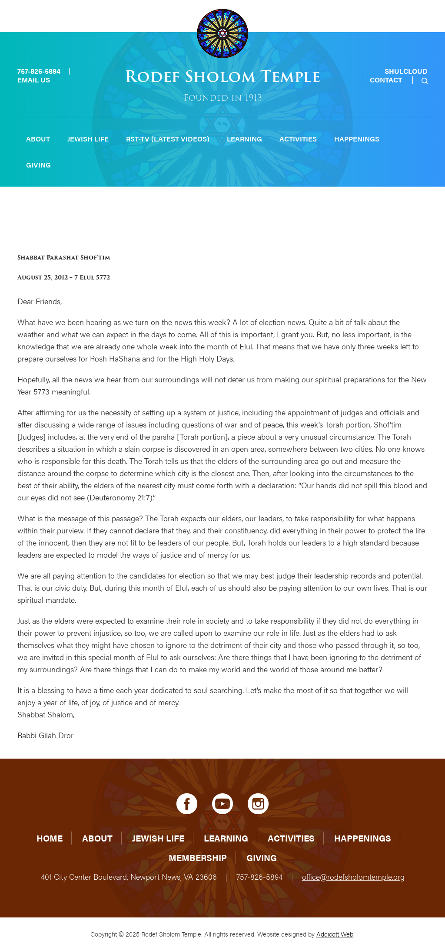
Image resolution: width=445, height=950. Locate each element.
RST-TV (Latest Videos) (167, 139)
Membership (198, 857)
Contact (386, 80)
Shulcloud (406, 71)
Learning (244, 139)
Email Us (33, 80)
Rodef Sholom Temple (222, 76)
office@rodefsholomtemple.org (353, 876)
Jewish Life (88, 139)
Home (50, 838)
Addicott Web (334, 933)
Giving (38, 165)
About (38, 139)
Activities (298, 139)
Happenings (356, 139)
